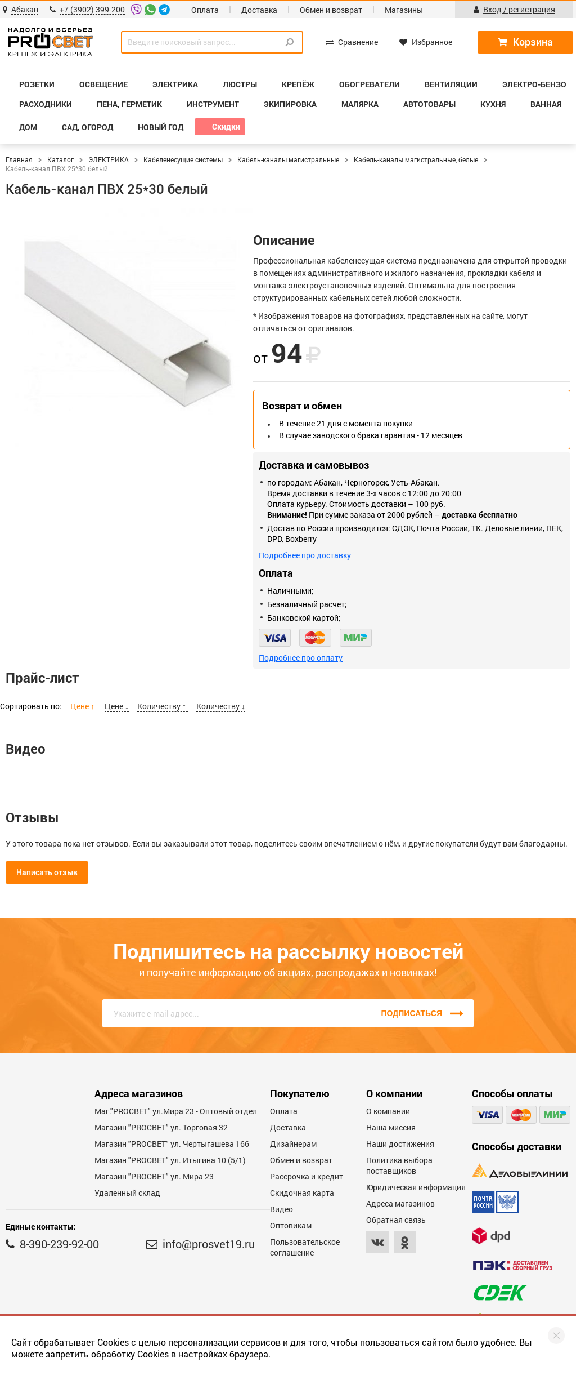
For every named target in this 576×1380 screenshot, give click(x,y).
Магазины (404, 10)
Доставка (259, 10)
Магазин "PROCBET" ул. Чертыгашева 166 (171, 1143)
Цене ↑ (83, 706)
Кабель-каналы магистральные (288, 159)
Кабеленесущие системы (183, 159)
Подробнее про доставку (305, 555)
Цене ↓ (117, 706)
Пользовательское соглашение (305, 1247)
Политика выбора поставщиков (399, 1165)
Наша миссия (391, 1127)
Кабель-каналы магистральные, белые (416, 159)
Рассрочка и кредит (306, 1176)
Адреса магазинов (400, 1203)
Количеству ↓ (220, 706)
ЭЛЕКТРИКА (108, 159)
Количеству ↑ (162, 706)
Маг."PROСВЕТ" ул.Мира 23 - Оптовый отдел (175, 1111)
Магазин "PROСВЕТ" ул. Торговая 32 (161, 1127)
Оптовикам (291, 1225)
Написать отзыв (47, 872)
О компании (388, 1111)
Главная (19, 159)
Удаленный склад (127, 1192)
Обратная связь (396, 1219)
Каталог (60, 159)
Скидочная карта (302, 1192)
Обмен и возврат (331, 10)
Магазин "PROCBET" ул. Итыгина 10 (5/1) (170, 1160)
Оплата (205, 10)
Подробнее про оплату (301, 657)
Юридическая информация (416, 1187)
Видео (281, 1209)
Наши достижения (400, 1143)
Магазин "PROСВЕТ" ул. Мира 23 (154, 1176)
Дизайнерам (293, 1143)
